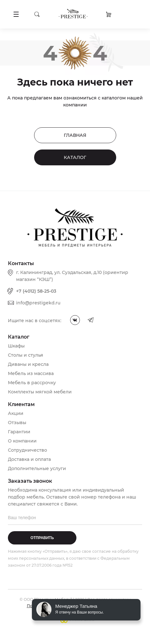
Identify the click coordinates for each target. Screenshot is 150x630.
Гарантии (19, 432)
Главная (75, 135)
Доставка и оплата (29, 459)
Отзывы (17, 422)
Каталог (75, 157)
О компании (22, 441)
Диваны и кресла (28, 364)
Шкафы (16, 346)
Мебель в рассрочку (32, 382)
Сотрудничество (27, 450)
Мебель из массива (31, 373)
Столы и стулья (25, 355)
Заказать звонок (137, 14)
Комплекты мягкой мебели (40, 392)
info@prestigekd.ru (38, 303)
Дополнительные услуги (37, 468)
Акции (15, 413)
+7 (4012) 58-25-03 (36, 291)
